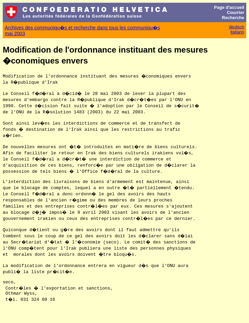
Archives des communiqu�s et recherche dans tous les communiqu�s (82, 27)
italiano (237, 31)
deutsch (236, 26)
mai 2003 (15, 33)
